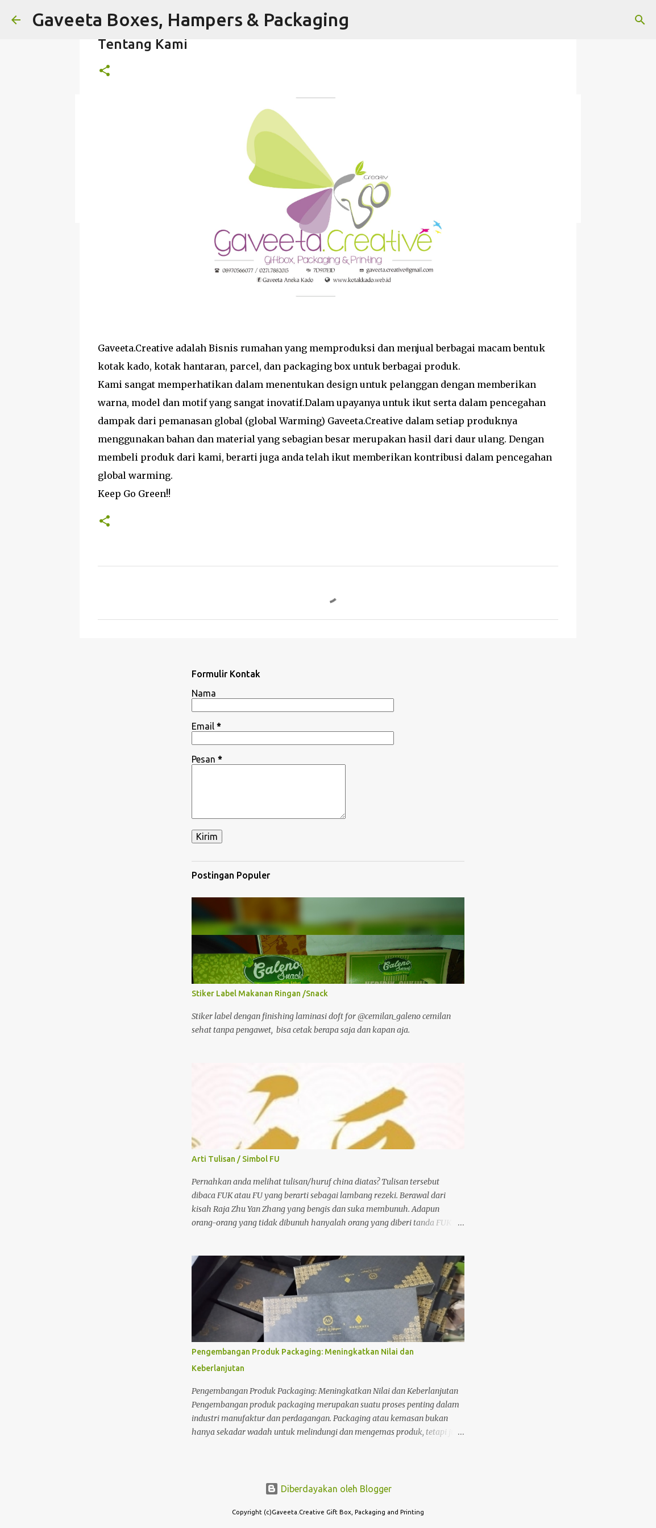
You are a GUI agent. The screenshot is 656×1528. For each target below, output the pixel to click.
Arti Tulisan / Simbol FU (236, 1158)
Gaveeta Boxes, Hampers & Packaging (190, 19)
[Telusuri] (640, 20)
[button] (104, 71)
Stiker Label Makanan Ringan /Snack (260, 993)
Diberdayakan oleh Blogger (328, 1489)
